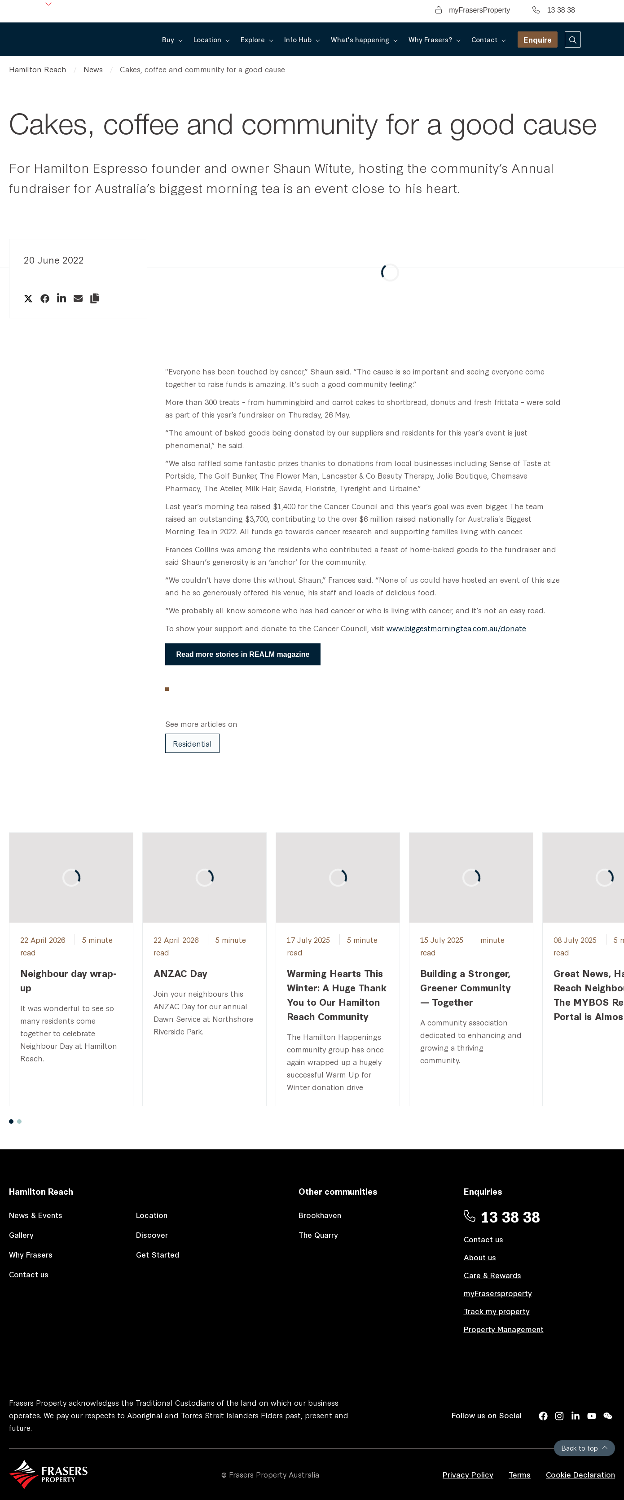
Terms (520, 1474)
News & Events (35, 1215)
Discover (152, 1234)
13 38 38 (553, 10)
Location (151, 1215)
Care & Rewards (492, 1275)
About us (480, 1257)
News (93, 69)
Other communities (338, 1191)
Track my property (497, 1311)
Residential (192, 743)
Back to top (584, 1447)
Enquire (537, 39)
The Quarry (318, 1234)
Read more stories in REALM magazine (243, 654)
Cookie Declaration (580, 1474)
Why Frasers (31, 1254)
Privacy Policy (468, 1474)
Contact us (28, 1274)
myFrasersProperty (472, 10)
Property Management (504, 1329)
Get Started (157, 1254)
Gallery (21, 1234)
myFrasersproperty (498, 1293)
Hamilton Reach (37, 69)
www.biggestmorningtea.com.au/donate (456, 628)
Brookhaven (320, 1215)
